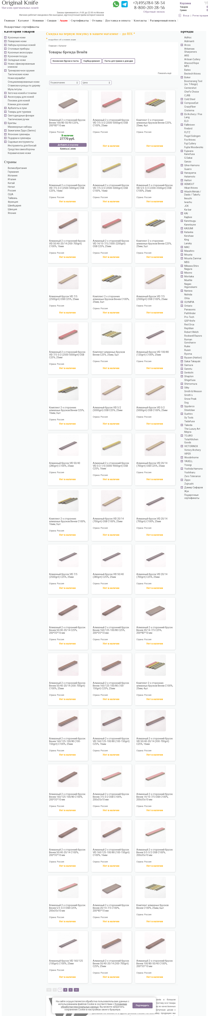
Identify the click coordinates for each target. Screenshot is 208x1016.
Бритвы (12, 123)
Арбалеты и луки (17, 108)
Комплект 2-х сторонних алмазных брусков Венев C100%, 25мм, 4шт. (154, 686)
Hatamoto (189, 176)
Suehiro (188, 413)
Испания (12, 175)
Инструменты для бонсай (22, 145)
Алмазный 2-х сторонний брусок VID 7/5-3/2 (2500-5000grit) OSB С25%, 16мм (67, 188)
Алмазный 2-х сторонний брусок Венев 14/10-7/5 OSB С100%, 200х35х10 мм (154, 797)
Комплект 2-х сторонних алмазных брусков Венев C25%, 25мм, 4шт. (154, 123)
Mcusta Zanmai (192, 258)
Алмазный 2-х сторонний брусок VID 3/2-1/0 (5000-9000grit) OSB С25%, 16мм (111, 466)
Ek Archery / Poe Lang (193, 116)
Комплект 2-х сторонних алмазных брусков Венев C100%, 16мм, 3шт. (67, 521)
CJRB (187, 95)
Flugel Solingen (192, 136)
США (10, 194)
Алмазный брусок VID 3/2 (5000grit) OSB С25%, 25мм (107, 409)
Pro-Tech (189, 317)
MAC (187, 247)
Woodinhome (191, 457)
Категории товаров (19, 31)
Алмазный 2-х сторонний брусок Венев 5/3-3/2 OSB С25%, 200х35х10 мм (67, 908)
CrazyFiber (190, 106)
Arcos (187, 45)
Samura (188, 365)
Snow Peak (190, 398)
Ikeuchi (188, 198)
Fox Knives (190, 139)
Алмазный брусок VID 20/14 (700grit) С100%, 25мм (151, 520)
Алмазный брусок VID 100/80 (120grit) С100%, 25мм (152, 353)
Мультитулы (15, 89)
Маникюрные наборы (20, 126)
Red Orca (189, 324)
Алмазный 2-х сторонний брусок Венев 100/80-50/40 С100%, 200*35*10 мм (154, 963)
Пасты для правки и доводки (119, 61)
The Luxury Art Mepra (192, 430)
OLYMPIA (189, 302)
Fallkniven (189, 124)
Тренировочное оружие (21, 70)
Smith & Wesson (193, 391)
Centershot (190, 88)
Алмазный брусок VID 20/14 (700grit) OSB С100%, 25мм (108, 520)
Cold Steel (189, 99)
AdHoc (187, 37)
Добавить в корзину (68, 145)
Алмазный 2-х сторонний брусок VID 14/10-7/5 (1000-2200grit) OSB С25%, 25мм (111, 243)
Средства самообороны (21, 149)
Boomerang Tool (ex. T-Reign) (193, 83)
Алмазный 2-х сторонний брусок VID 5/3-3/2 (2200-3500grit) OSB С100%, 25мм (154, 188)
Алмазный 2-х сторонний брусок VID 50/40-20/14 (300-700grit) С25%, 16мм (154, 741)
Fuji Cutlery (190, 143)
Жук (186, 491)
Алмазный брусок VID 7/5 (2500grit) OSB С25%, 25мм (64, 297)
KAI (186, 213)
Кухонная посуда (17, 56)
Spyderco (189, 406)
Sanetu (188, 368)
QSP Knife (189, 320)
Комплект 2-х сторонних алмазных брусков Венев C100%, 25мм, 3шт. (111, 299)
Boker (187, 77)
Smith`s (188, 395)
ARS (186, 55)
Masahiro (189, 251)
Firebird (188, 128)
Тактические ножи (18, 74)
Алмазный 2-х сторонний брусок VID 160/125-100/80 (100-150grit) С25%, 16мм (111, 741)
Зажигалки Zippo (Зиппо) (22, 130)
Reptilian (189, 328)
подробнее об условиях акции (62, 39)
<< (49, 990)
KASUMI (188, 228)
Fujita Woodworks (193, 147)
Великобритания (17, 168)
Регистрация (200, 16)
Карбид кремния (92, 61)
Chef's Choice (191, 91)
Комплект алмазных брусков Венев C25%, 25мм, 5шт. (109, 353)
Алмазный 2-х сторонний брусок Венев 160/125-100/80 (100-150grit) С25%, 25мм (111, 686)
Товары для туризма (19, 111)
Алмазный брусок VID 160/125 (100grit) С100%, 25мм (66, 962)
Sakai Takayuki (192, 361)
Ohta (187, 298)
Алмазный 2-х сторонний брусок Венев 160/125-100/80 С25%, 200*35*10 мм (111, 630)
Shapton (189, 376)
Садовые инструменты (21, 141)
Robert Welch (191, 332)
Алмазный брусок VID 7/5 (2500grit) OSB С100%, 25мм (151, 297)
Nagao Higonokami (190, 285)
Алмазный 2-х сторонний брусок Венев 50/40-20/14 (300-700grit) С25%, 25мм (111, 963)
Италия (12, 179)
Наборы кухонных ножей (21, 45)
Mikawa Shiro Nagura (191, 267)
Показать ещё (164, 73)
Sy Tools (188, 417)
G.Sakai (188, 157)
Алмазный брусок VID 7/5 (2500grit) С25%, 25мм (63, 575)
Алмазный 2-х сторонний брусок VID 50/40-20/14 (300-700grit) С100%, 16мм (67, 243)
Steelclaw (189, 410)
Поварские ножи (17, 41)
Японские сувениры (19, 134)
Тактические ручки (18, 119)
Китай (11, 183)
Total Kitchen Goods (191, 441)
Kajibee (188, 217)
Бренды (187, 31)
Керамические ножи (19, 153)
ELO (186, 121)
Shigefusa (189, 380)
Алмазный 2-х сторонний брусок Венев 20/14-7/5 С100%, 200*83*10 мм (111, 908)
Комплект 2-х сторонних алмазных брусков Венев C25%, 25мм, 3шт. (154, 243)
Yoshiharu (189, 472)
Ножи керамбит (16, 78)
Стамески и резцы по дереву (24, 85)
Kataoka (188, 232)
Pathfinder (190, 313)
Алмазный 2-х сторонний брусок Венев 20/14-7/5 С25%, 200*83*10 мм (154, 630)
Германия (13, 171)
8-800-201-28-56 (149, 8)
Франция (13, 201)
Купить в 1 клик (68, 148)
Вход (186, 16)
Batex (187, 70)
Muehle (188, 280)
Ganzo (187, 161)
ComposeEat (191, 103)
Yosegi (188, 465)
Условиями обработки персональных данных (94, 1005)
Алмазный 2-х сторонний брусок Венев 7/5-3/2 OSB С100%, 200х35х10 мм (111, 797)
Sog (186, 402)
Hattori (188, 180)
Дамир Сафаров (193, 487)
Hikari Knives (191, 187)
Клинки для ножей (18, 104)
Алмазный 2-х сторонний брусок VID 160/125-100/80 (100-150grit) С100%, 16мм (111, 852)
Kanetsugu (190, 221)
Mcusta (188, 254)
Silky (186, 387)
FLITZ (187, 132)
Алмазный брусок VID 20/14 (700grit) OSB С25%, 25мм (151, 464)
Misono (188, 272)
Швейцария (14, 205)
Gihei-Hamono (192, 165)
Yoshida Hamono (193, 468)
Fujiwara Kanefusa (189, 152)
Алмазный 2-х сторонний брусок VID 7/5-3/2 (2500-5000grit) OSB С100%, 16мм (111, 188)
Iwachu (188, 202)
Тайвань (12, 198)
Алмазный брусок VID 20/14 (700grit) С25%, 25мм (151, 575)
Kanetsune (190, 224)
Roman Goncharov (190, 341)
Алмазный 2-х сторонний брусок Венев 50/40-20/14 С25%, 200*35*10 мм (67, 630)
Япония (12, 213)
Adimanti (189, 41)
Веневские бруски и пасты (66, 61)
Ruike (187, 346)
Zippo (187, 480)
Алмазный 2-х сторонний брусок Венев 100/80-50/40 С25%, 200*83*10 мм (67, 123)
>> (76, 990)
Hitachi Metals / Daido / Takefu (192, 193)
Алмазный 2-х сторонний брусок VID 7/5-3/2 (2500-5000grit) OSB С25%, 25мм (67, 355)
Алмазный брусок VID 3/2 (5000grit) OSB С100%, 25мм (151, 409)
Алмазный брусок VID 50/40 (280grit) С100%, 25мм (64, 464)
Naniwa (188, 290)
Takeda (188, 425)
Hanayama (190, 172)
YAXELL (188, 461)
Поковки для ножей (19, 100)
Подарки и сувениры (19, 138)
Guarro (188, 169)
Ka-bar (187, 209)
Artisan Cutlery (192, 59)
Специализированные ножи (23, 81)
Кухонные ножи (16, 37)
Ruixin (187, 350)
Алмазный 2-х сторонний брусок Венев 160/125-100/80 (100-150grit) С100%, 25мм (67, 741)
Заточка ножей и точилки (22, 93)
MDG (186, 262)
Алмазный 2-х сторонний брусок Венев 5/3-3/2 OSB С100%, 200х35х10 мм (154, 852)
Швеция (12, 209)
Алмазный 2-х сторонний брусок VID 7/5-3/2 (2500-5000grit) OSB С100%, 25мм (111, 123)
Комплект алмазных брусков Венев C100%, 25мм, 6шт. (152, 906)
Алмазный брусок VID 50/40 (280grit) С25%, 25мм (108, 575)
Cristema (189, 110)
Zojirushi (189, 483)
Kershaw (189, 236)
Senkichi (188, 372)
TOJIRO (188, 435)
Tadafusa (189, 421)
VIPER (187, 453)
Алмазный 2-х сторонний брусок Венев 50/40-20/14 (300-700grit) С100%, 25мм (67, 686)
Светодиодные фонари (21, 115)
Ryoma (188, 353)
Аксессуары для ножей (21, 96)
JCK (186, 206)
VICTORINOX (191, 446)
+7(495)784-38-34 (149, 3)
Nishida (188, 294)
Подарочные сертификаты (191, 496)
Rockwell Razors (193, 335)
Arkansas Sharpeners (190, 50)
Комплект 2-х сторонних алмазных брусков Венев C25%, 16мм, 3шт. (66, 410)
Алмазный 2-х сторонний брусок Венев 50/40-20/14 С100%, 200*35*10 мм (67, 852)
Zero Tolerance (192, 476)
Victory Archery (192, 450)
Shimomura (190, 383)
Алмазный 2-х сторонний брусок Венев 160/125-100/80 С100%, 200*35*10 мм (67, 797)
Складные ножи (17, 60)
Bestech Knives (192, 73)
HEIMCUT (189, 184)
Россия (12, 190)
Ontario (188, 305)
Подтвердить (142, 1005)
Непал (11, 186)
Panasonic (190, 309)
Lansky (188, 243)
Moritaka (189, 276)
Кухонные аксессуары (20, 52)
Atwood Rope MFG (191, 64)
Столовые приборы (18, 48)
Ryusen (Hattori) (193, 357)
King (186, 239)
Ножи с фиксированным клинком (21, 65)
